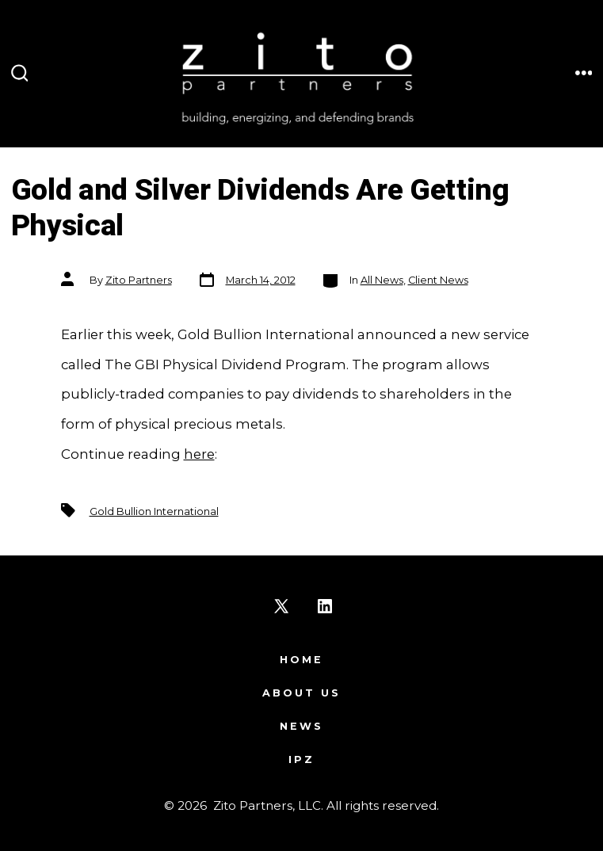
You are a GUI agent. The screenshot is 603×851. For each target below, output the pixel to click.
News (301, 726)
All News (382, 280)
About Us (301, 693)
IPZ (301, 759)
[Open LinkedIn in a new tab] (325, 606)
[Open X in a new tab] (281, 606)
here (199, 454)
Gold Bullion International (154, 511)
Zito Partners (138, 280)
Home (301, 660)
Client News (438, 280)
